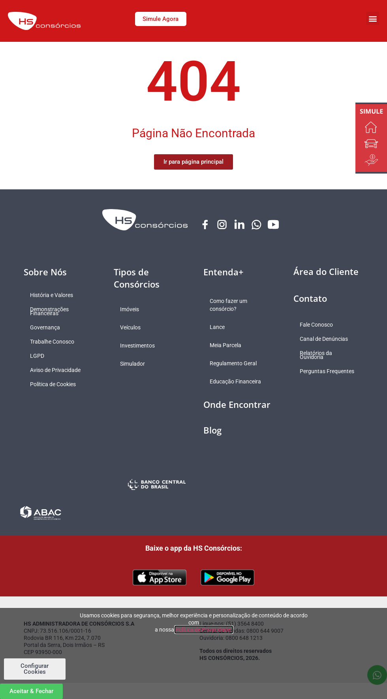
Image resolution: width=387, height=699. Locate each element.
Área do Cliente (326, 272)
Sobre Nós (45, 272)
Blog (212, 430)
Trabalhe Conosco (54, 342)
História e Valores (53, 295)
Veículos (132, 328)
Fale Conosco (317, 325)
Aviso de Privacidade (57, 370)
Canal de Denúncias (325, 339)
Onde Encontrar (237, 405)
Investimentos (139, 346)
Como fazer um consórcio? (230, 305)
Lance (218, 327)
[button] (372, 18)
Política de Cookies (54, 384)
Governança (47, 328)
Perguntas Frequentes (315, 373)
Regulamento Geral (234, 364)
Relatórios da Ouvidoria (317, 355)
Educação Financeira (237, 382)
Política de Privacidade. (203, 629)
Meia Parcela (227, 345)
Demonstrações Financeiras (51, 312)
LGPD (39, 356)
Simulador (134, 364)
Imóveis (131, 310)
